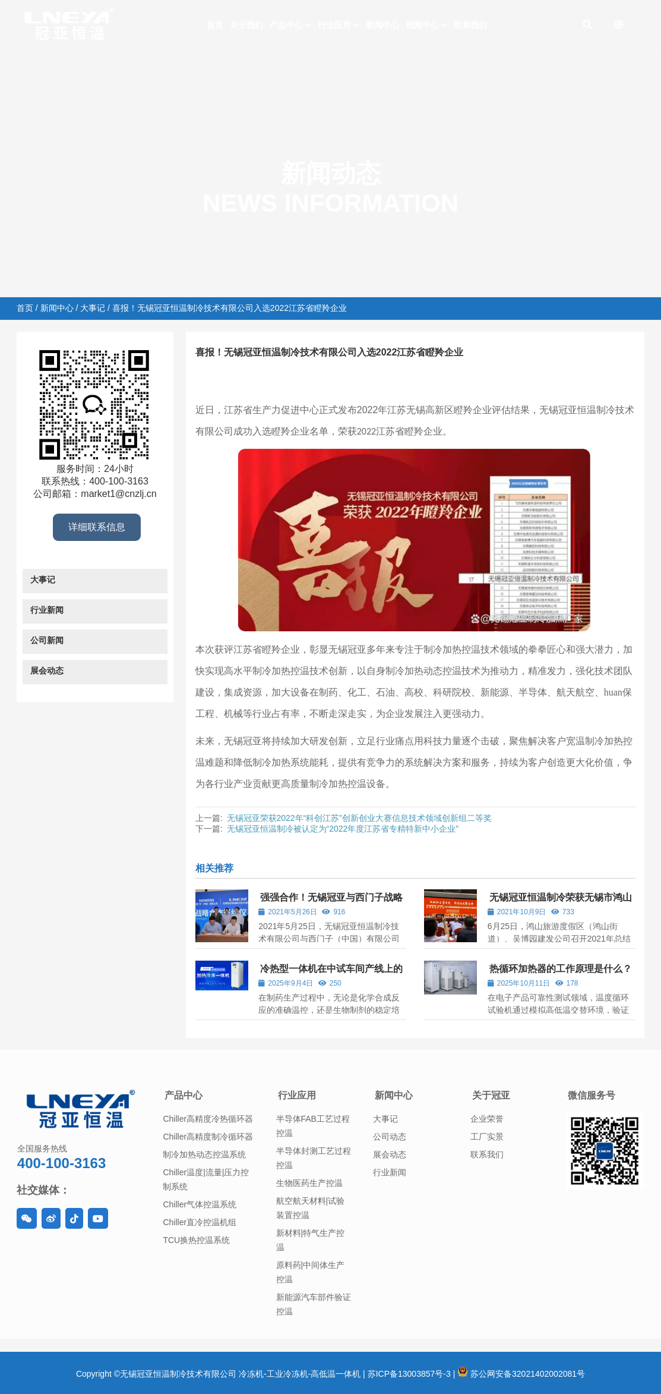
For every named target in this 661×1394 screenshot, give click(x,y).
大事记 (92, 308)
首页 (25, 308)
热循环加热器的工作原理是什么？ (560, 969)
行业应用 (297, 1095)
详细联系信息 (96, 527)
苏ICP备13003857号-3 (409, 1374)
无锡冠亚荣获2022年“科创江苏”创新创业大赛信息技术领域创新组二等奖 (359, 818)
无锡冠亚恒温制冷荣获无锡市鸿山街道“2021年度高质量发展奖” (560, 902)
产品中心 (184, 1095)
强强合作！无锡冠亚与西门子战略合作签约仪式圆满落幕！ (330, 902)
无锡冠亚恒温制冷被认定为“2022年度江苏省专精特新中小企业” (342, 828)
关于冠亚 (491, 1095)
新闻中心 (57, 308)
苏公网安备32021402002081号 (521, 1374)
